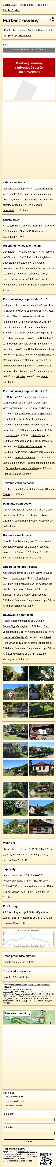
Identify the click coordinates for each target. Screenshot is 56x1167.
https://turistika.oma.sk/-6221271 (15, 174)
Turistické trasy (26, 5)
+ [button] (7, 107)
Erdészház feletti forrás (30, 446)
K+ (4, 225)
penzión (34, 632)
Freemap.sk (39, 172)
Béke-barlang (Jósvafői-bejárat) (22, 468)
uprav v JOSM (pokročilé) (38, 985)
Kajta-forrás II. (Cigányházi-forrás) (33, 452)
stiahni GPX (8, 991)
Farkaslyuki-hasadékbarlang (28, 332)
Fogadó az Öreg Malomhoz (29, 600)
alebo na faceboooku (15, 1101)
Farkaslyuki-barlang (16, 338)
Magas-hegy (44, 354)
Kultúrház (34, 489)
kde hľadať (8, 1114)
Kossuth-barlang (34, 419)
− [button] (7, 112)
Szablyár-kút (9, 594)
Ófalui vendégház (15, 653)
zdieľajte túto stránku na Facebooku (20, 1152)
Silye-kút (20, 376)
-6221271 (7, 987)
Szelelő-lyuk (38, 435)
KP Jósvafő (48, 251)
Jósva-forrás (42, 573)
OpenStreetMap (24, 172)
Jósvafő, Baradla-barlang (16, 541)
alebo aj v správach (14, 1105)
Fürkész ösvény (11, 10)
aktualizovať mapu (19, 985)
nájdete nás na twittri (14, 1097)
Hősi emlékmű (46, 520)
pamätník (8, 509)
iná (38, 5)
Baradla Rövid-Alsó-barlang (20, 310)
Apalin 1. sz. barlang (25, 457)
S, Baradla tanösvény (39, 284)
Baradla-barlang (11, 327)
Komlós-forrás (10, 474)
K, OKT (19, 273)
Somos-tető (32, 322)
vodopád (7, 305)
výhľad (44, 376)
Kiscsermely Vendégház (15, 637)
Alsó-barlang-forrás (33, 305)
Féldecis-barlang (35, 463)
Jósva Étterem (25, 589)
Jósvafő (7, 977)
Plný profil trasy (21, 923)
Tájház (6, 494)
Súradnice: (7, 989)
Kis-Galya (8, 397)
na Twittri (30, 1154)
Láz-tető (7, 463)
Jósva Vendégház (40, 643)
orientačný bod (30, 199)
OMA (13, 5)
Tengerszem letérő (13, 188)
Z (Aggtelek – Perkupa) (15, 251)
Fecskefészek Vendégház (16, 621)
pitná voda (17, 578)
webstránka (25, 35)
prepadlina (39, 327)
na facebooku (23, 1151)
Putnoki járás (10, 962)
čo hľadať (8, 1127)
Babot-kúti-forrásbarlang (41, 349)
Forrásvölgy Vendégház (15, 626)
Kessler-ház (9, 489)
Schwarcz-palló (37, 515)
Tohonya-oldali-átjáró (26, 424)
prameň (20, 354)
